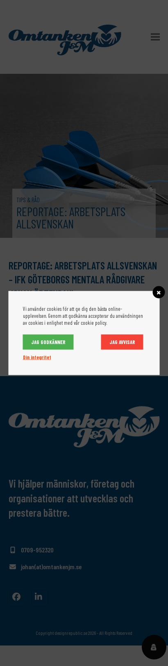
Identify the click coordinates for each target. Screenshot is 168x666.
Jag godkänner (48, 342)
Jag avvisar (122, 342)
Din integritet (37, 357)
